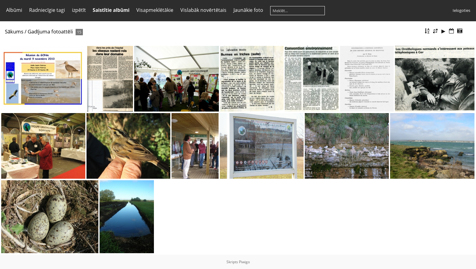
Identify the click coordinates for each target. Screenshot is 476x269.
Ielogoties (461, 10)
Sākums (14, 31)
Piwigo (244, 261)
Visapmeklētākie (154, 10)
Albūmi (14, 10)
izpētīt (79, 10)
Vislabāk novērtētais (203, 10)
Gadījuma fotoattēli (50, 31)
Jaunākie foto (248, 10)
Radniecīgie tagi (47, 10)
